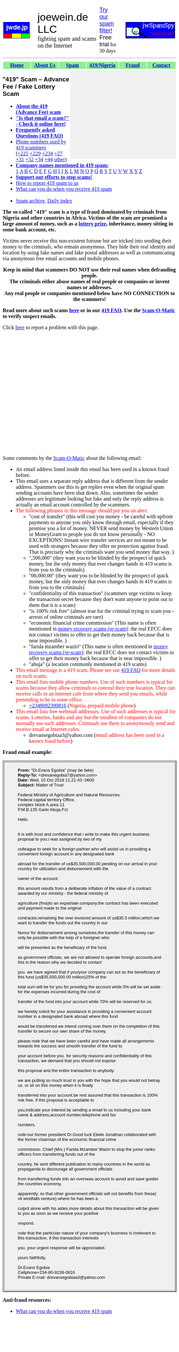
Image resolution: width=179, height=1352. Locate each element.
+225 (22, 153)
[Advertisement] (123, 115)
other (59, 159)
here (74, 310)
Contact (161, 65)
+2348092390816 (47, 705)
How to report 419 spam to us (47, 183)
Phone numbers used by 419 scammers (41, 144)
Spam (72, 65)
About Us (44, 65)
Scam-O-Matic (158, 310)
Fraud (133, 65)
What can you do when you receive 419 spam (64, 189)
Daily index (59, 201)
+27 (58, 153)
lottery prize (92, 223)
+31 (20, 159)
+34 (39, 159)
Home (17, 65)
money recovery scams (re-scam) (93, 629)
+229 (35, 153)
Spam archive (30, 201)
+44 (49, 159)
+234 (47, 153)
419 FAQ (112, 310)
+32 (29, 159)
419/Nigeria (102, 65)
